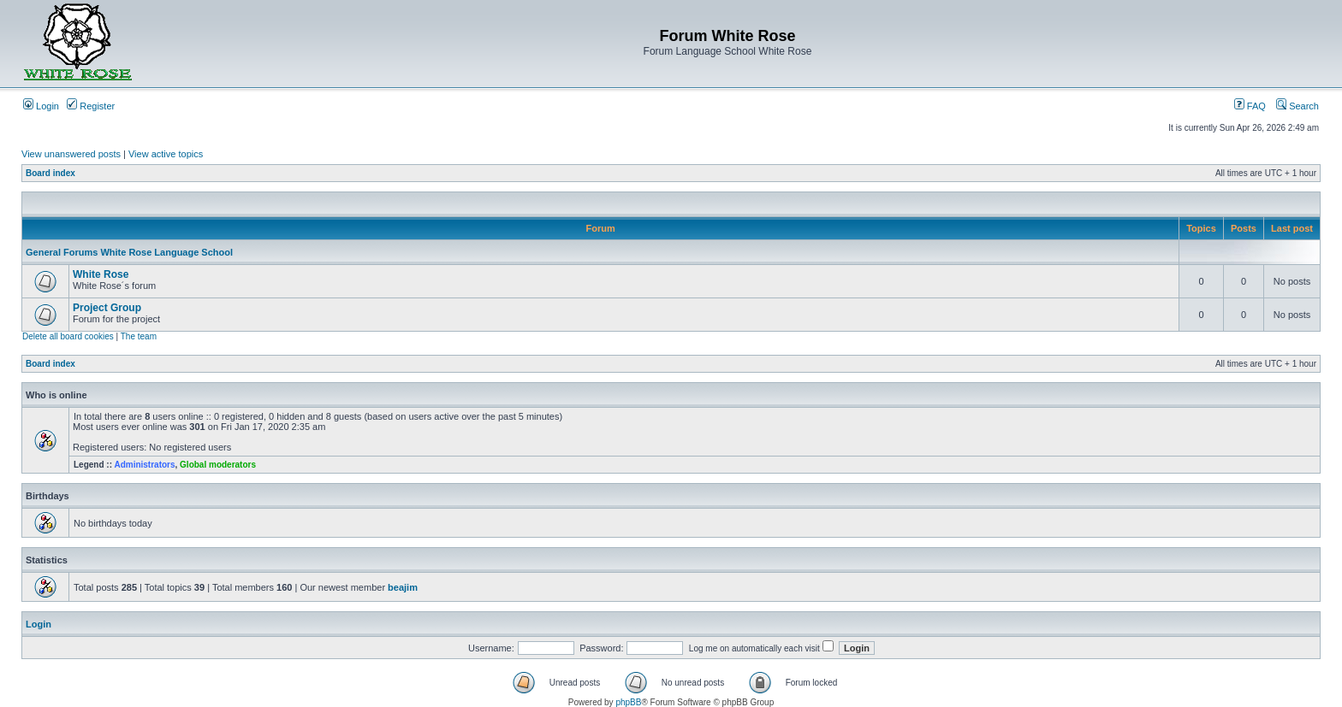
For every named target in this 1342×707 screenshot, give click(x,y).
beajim (403, 587)
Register (91, 106)
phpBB (628, 702)
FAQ (1250, 106)
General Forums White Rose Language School (129, 252)
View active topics (165, 154)
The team (139, 336)
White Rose (100, 274)
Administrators (144, 464)
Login (41, 106)
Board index (50, 173)
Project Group (107, 308)
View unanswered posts (71, 154)
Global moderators (218, 464)
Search (1297, 106)
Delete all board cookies (68, 336)
